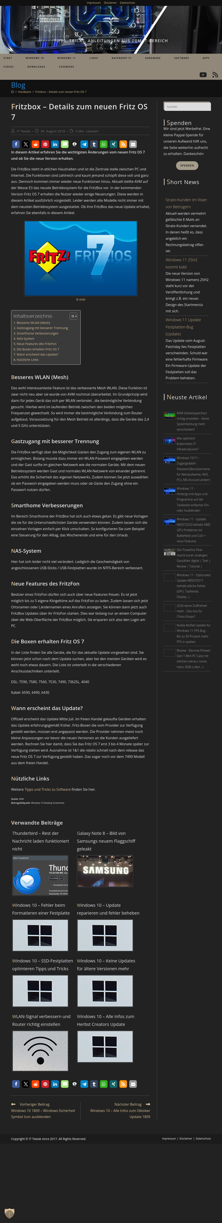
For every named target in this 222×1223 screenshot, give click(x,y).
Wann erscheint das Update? (37, 354)
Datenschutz (127, 3)
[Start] (12, 92)
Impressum (94, 3)
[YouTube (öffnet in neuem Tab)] (203, 75)
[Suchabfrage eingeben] (187, 106)
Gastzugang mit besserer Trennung (42, 328)
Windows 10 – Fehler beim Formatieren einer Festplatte (41, 909)
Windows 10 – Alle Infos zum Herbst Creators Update (105, 1020)
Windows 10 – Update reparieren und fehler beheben (108, 909)
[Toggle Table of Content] (71, 316)
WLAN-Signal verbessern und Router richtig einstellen (41, 1020)
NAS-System (25, 338)
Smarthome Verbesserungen (38, 333)
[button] (16, 144)
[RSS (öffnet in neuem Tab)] (215, 75)
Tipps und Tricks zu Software (47, 789)
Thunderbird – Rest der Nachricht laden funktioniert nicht (40, 841)
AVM (82, 299)
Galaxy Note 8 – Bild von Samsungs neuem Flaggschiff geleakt (106, 841)
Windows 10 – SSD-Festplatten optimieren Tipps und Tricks (42, 965)
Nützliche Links (28, 360)
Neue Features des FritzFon (36, 344)
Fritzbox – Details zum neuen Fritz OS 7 (60, 92)
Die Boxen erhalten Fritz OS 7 (38, 349)
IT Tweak (23, 131)
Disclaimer (110, 3)
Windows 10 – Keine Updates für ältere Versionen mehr (106, 965)
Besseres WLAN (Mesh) (33, 323)
